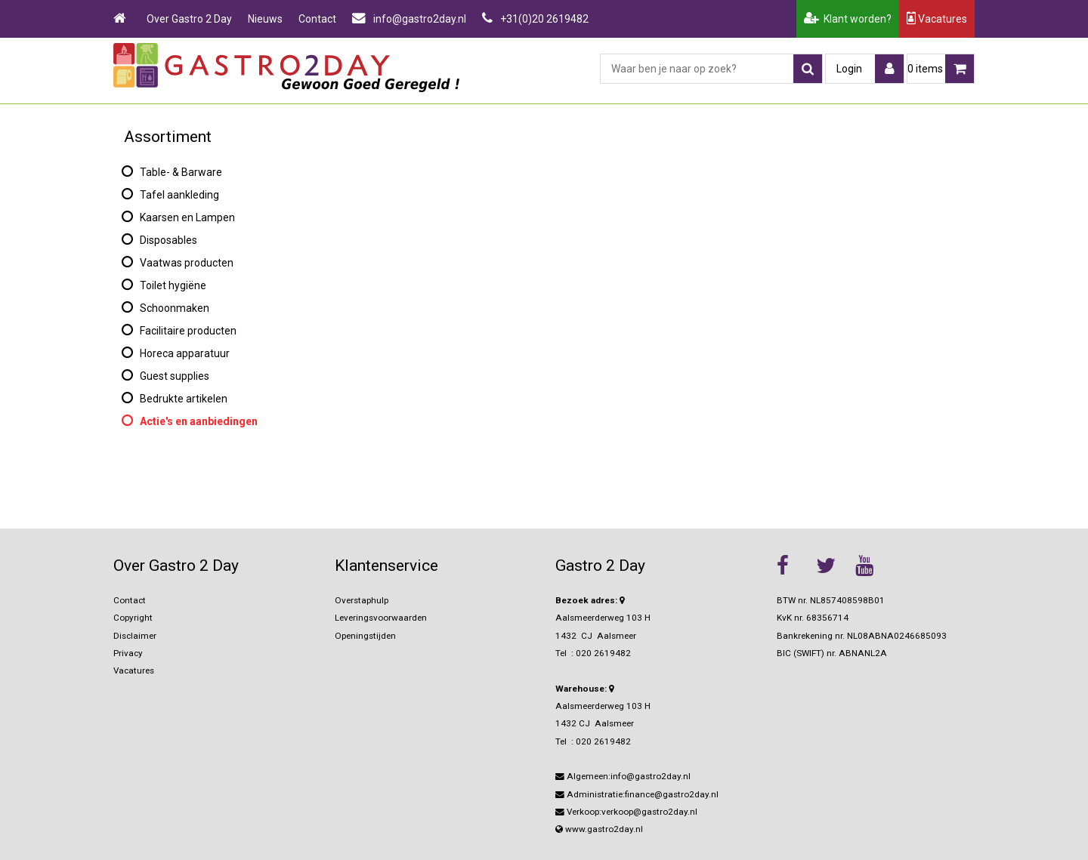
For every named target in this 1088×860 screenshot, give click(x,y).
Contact (317, 19)
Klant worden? (848, 19)
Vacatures (937, 18)
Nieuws (265, 19)
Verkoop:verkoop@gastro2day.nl (626, 811)
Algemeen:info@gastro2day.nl (623, 776)
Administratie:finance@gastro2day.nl (637, 794)
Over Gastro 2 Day (189, 19)
